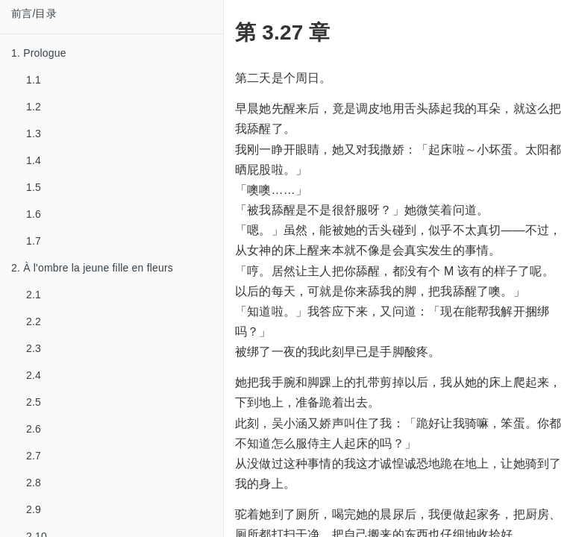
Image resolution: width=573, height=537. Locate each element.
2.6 (33, 429)
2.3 (33, 348)
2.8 (33, 483)
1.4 (33, 160)
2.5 (33, 402)
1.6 (33, 214)
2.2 (33, 321)
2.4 (33, 375)
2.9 (33, 509)
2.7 (33, 456)
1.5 (33, 187)
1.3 (33, 133)
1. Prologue (38, 53)
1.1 (33, 80)
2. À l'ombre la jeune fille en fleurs (92, 268)
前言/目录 (34, 13)
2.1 (33, 295)
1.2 (33, 107)
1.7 (33, 241)
